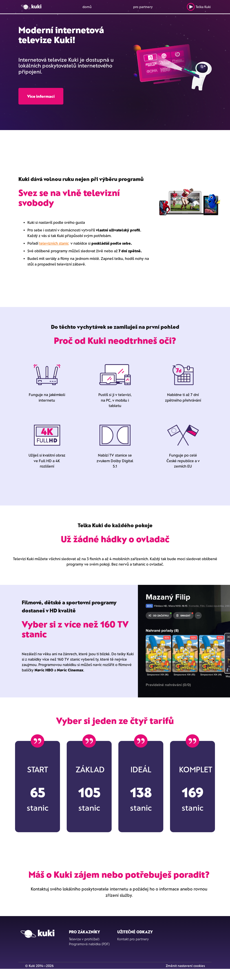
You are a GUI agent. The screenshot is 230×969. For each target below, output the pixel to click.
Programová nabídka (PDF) (89, 944)
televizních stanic (54, 243)
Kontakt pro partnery (133, 939)
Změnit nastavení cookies (185, 966)
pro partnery (143, 7)
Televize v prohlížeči (84, 939)
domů (87, 7)
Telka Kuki (199, 7)
